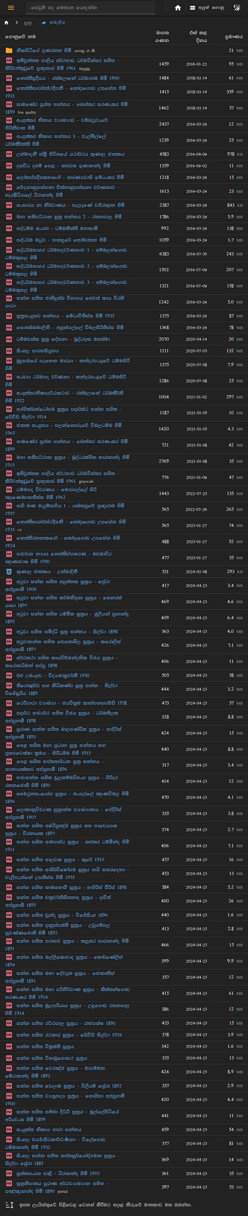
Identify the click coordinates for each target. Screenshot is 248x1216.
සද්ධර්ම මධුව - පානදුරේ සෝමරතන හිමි (61, 240)
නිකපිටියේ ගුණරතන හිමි (43, 50)
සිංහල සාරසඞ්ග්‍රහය (37, 351)
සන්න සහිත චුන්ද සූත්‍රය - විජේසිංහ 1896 (62, 915)
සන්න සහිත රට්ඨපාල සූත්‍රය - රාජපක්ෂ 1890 (66, 1023)
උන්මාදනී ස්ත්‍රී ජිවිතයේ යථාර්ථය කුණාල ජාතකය (70, 154)
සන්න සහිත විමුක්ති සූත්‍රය (45, 1046)
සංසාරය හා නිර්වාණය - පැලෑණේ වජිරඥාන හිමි (70, 205)
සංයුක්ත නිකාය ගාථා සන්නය (48, 1129)
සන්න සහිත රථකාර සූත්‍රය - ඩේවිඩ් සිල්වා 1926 (69, 1035)
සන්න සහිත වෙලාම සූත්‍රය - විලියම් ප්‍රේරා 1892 (69, 1086)
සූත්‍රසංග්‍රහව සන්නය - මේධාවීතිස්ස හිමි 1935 (65, 316)
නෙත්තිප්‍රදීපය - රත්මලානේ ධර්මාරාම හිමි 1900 (67, 78)
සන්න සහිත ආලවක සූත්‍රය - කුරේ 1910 (60, 859)
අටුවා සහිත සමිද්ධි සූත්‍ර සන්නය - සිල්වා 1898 (67, 631)
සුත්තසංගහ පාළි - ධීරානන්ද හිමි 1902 (58, 1173)
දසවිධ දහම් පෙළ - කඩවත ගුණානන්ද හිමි (63, 166)
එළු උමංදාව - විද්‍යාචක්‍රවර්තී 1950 (52, 675)
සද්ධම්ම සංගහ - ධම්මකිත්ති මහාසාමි (57, 228)
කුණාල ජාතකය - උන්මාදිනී (47, 571)
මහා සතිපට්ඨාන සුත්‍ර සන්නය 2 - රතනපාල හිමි (69, 217)
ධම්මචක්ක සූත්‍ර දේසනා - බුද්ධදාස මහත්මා (63, 339)
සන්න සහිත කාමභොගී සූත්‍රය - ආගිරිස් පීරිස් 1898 (71, 887)
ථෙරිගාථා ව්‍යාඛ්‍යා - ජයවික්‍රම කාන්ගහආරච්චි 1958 (71, 703)
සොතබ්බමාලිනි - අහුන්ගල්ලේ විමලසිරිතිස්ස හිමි (70, 327)
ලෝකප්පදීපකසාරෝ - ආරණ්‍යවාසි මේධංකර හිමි (70, 177)
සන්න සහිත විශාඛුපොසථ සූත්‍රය (51, 1058)
